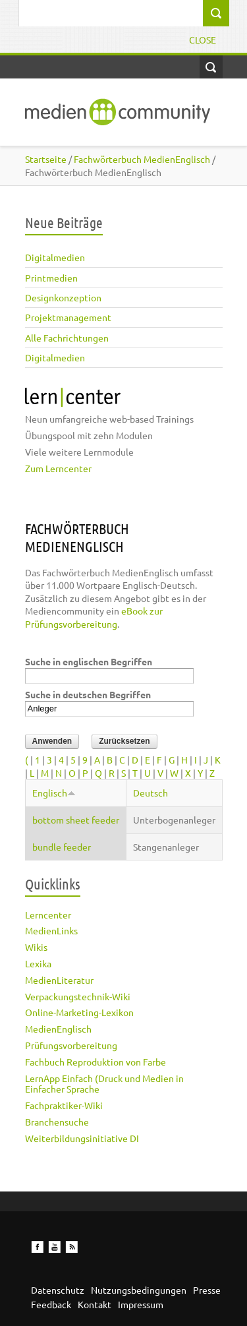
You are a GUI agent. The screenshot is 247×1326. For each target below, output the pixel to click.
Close (202, 39)
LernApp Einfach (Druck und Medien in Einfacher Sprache (104, 1083)
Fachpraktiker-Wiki (64, 1105)
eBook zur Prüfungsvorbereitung (94, 617)
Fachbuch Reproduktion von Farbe (95, 1062)
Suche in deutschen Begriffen (88, 694)
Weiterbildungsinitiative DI (82, 1138)
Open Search (211, 66)
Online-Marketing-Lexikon (79, 1012)
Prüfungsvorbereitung (71, 1045)
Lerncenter (48, 914)
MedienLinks (51, 930)
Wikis (36, 947)
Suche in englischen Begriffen (88, 661)
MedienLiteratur (59, 980)
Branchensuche (57, 1122)
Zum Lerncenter (58, 468)
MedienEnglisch (58, 1029)
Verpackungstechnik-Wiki (77, 996)
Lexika (38, 963)
